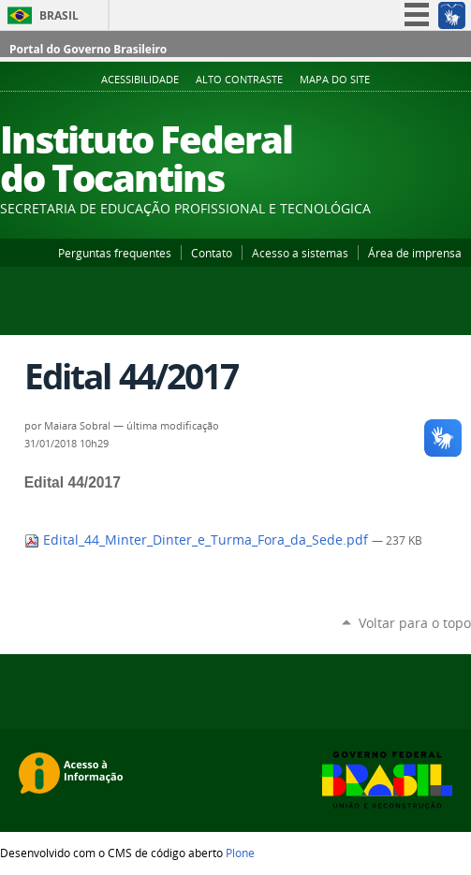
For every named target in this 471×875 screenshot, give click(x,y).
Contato (211, 252)
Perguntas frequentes (114, 252)
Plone (240, 852)
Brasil (59, 15)
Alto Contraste (239, 79)
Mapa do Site (335, 79)
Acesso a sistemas (300, 252)
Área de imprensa (415, 252)
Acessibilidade (140, 79)
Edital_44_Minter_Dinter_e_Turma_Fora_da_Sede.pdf (198, 540)
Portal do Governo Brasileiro (88, 49)
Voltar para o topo (415, 623)
